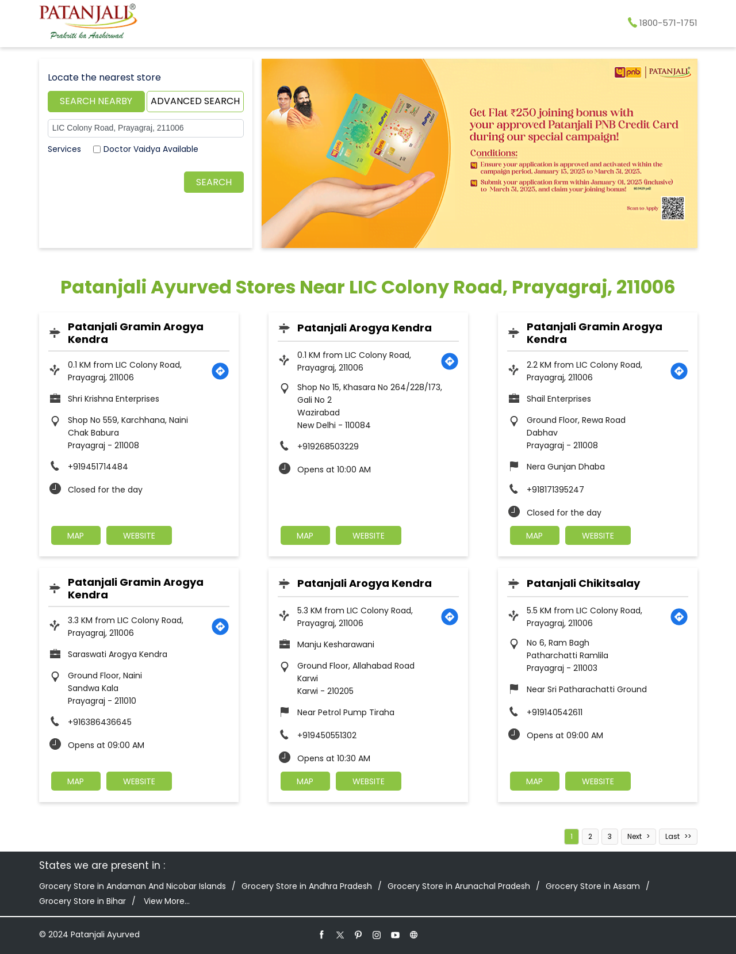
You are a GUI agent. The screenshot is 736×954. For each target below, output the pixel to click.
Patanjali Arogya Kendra (364, 327)
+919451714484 (98, 466)
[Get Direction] (220, 371)
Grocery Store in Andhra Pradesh (306, 886)
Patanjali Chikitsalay (583, 583)
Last (672, 836)
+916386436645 (100, 722)
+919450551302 (326, 735)
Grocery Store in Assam (593, 886)
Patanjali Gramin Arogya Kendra (136, 332)
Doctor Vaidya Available (150, 149)
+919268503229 (328, 446)
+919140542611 (554, 712)
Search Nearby (96, 101)
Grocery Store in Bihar (82, 901)
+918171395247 (555, 489)
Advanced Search (195, 101)
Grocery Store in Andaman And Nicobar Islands (132, 886)
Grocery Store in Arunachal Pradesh (459, 886)
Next (634, 836)
